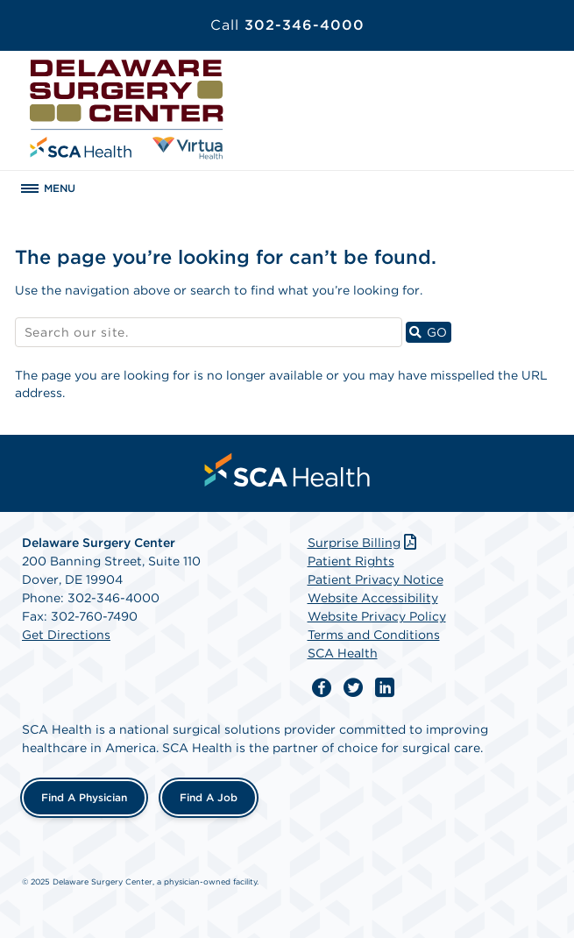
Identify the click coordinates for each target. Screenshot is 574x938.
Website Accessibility (373, 598)
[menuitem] (287, 470)
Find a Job (208, 797)
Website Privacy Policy (377, 616)
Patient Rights (351, 561)
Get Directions (66, 635)
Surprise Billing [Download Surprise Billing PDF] (364, 543)
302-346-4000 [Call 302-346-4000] (287, 25)
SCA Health (343, 653)
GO (430, 331)
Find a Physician (84, 797)
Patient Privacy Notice (375, 579)
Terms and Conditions (374, 635)
